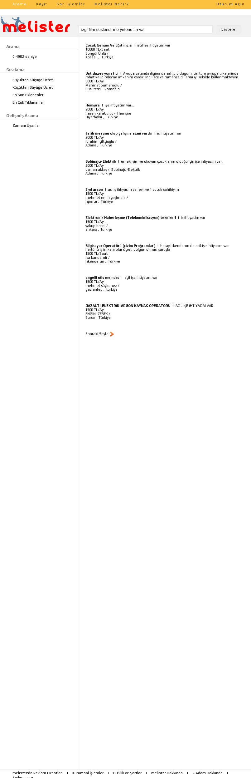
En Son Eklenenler (27, 95)
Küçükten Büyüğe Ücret (32, 87)
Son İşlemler (71, 4)
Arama (19, 4)
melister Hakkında (167, 773)
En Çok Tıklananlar (28, 102)
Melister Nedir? (111, 4)
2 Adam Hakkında (207, 773)
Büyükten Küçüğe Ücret (32, 80)
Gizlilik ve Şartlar (127, 773)
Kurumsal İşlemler (88, 773)
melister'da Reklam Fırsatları (37, 773)
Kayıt (41, 4)
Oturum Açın (230, 4)
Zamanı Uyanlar (26, 125)
